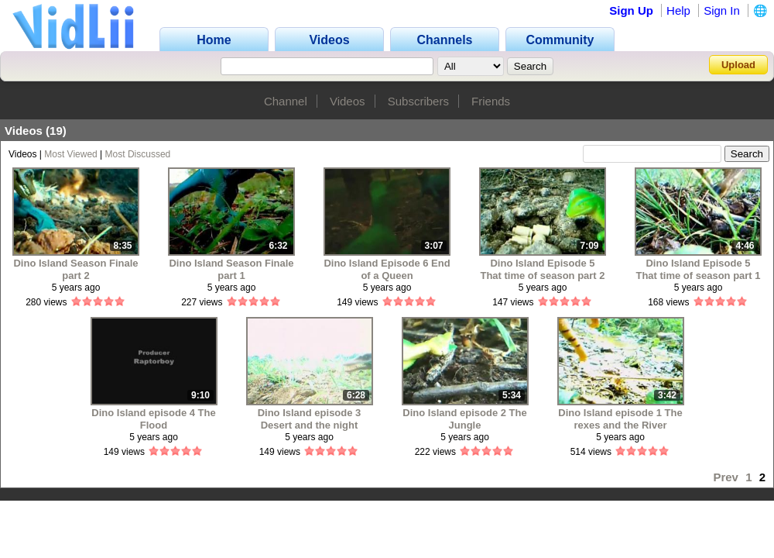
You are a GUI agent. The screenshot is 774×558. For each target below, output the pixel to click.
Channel (285, 101)
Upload (738, 65)
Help (678, 10)
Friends (490, 101)
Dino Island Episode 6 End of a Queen (387, 269)
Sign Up (631, 10)
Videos (347, 101)
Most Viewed (70, 154)
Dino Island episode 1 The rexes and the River (620, 419)
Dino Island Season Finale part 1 (231, 269)
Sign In (722, 10)
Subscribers (418, 101)
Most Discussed (138, 154)
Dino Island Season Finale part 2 (75, 269)
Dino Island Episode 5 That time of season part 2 (542, 269)
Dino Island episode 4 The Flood (153, 419)
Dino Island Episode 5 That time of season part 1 (697, 269)
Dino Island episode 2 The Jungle (464, 419)
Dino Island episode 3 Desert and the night (309, 419)
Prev (725, 477)
